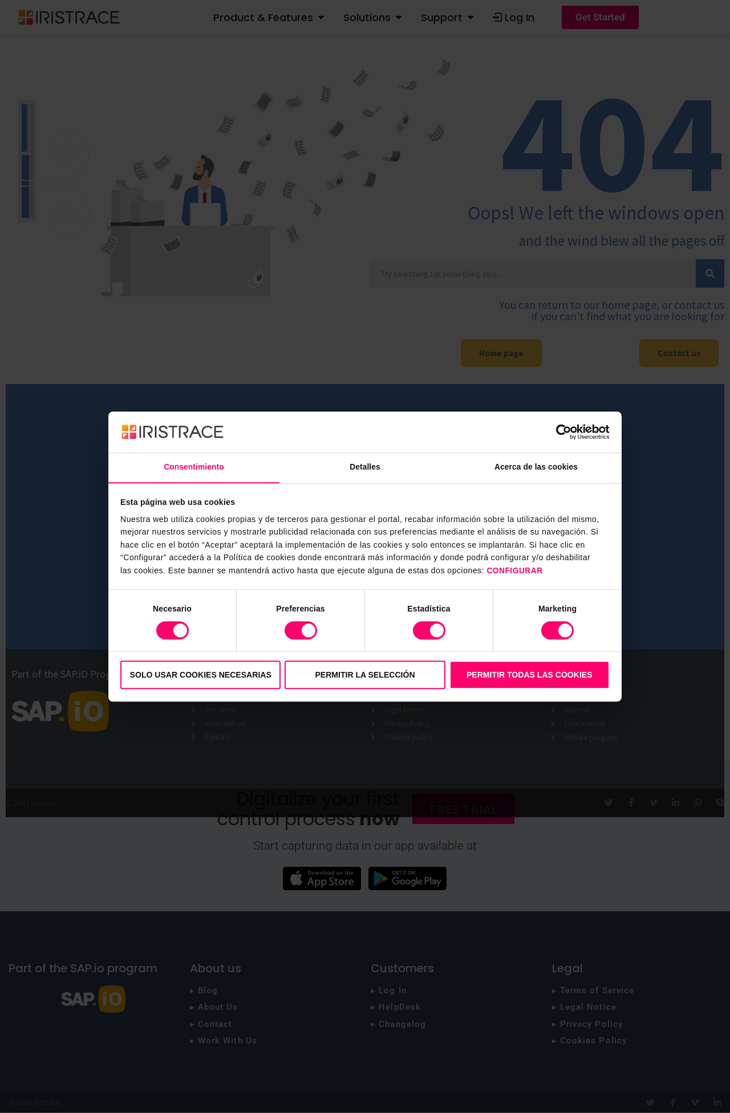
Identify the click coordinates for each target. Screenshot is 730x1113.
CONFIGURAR (516, 571)
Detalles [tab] (365, 467)
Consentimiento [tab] (194, 467)
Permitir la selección (365, 674)
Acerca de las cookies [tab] (536, 467)
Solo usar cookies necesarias (200, 674)
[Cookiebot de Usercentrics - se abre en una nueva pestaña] (560, 431)
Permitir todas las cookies (530, 674)
